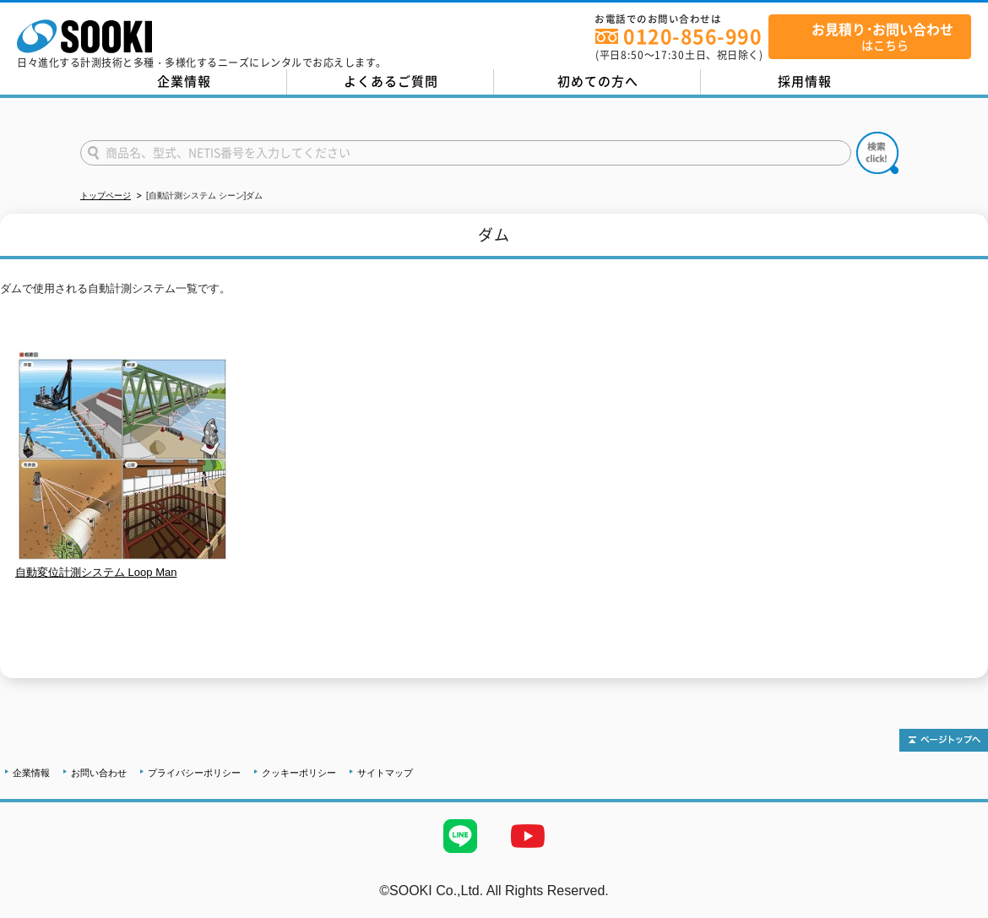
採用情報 (805, 81)
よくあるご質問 (391, 81)
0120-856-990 (692, 36)
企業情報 (184, 81)
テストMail (955, 908)
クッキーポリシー (299, 773)
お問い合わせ (99, 773)
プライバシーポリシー (194, 773)
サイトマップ (385, 773)
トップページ (105, 195)
